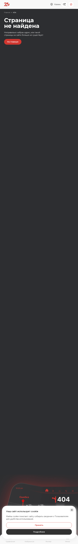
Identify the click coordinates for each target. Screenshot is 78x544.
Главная (7, 12)
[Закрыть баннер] (72, 510)
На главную (12, 42)
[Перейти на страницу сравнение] (10, 539)
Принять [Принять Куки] (39, 525)
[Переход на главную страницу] (6, 4)
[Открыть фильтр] (48, 539)
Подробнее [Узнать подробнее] (39, 532)
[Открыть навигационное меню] (67, 539)
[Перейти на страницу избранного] (29, 539)
